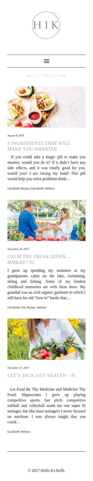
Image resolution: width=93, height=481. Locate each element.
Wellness (50, 188)
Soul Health (37, 188)
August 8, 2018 (15, 135)
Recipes (25, 188)
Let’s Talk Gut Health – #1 (41, 375)
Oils (23, 307)
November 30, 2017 (18, 248)
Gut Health (13, 188)
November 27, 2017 (18, 367)
